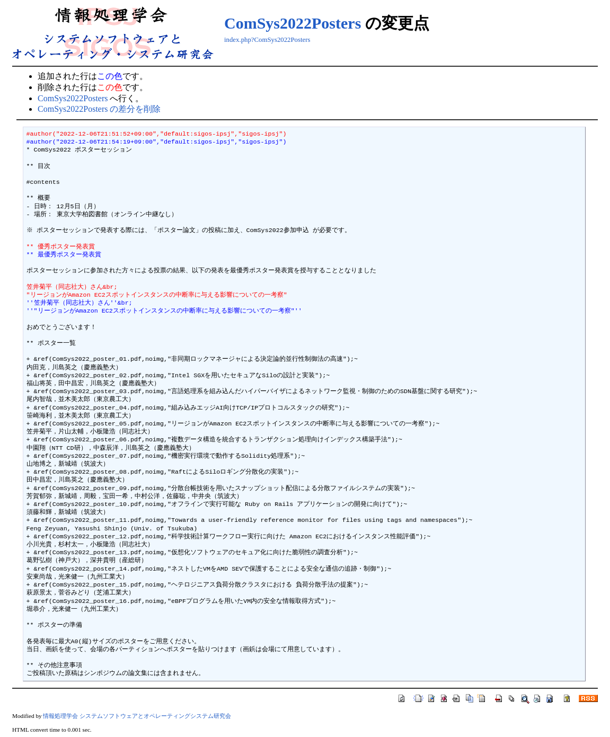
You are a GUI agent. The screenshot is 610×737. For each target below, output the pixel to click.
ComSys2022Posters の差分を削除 (99, 108)
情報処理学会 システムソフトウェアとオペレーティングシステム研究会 (137, 716)
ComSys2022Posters (292, 23)
